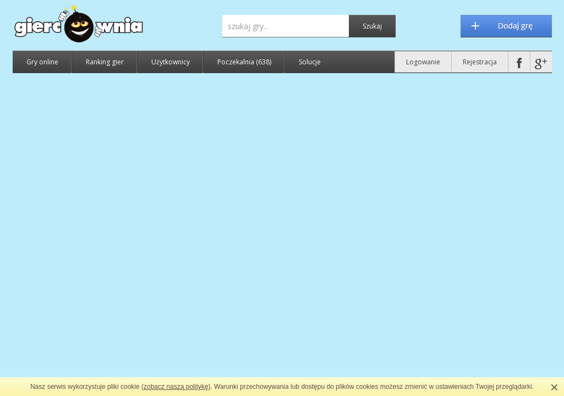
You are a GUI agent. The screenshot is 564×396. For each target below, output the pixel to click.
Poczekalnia (244, 62)
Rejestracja (480, 62)
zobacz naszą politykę (176, 387)
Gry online (42, 62)
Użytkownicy (170, 62)
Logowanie (423, 62)
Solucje (310, 62)
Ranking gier (105, 62)
